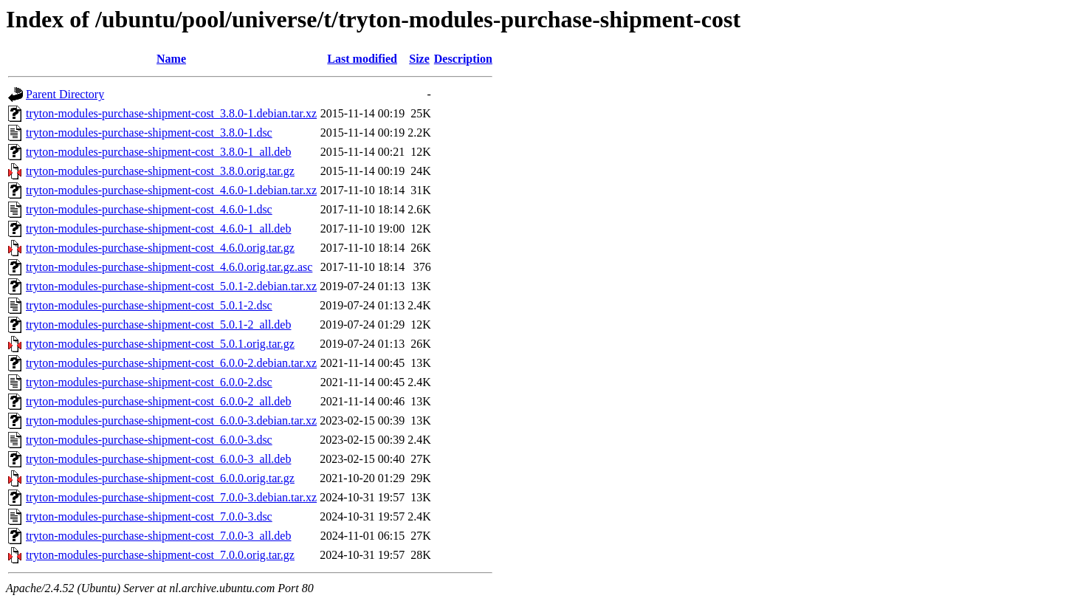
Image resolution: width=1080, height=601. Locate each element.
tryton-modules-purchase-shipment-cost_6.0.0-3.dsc (149, 439)
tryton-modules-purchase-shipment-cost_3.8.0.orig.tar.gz (160, 171)
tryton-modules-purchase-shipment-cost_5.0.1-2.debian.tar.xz (171, 286)
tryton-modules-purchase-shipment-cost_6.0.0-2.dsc (149, 382)
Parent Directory (65, 94)
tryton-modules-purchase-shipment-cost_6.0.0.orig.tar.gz (160, 478)
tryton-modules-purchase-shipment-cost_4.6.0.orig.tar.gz (160, 247)
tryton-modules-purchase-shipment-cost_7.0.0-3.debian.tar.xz (171, 497)
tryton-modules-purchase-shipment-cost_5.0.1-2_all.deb (158, 324)
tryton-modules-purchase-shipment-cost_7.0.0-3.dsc (149, 516)
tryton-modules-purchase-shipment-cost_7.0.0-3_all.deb (158, 535)
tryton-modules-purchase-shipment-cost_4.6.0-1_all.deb (158, 228)
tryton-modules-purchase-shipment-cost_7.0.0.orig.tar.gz (160, 555)
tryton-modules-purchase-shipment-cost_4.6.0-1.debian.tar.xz (171, 190)
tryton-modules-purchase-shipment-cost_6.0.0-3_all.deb (158, 459)
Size (419, 58)
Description (463, 58)
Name (171, 58)
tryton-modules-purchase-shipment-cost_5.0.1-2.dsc (149, 305)
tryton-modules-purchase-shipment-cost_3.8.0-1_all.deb (158, 151)
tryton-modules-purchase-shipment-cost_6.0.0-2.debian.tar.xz (171, 363)
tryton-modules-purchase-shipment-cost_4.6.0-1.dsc (149, 209)
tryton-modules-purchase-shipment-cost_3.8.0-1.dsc (149, 132)
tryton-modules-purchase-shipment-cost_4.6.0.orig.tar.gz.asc (169, 267)
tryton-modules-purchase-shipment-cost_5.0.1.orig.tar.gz (160, 343)
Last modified (362, 58)
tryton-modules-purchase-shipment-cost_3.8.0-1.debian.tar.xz (171, 113)
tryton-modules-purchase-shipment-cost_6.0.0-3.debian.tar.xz (171, 420)
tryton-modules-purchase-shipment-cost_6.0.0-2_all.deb (158, 401)
